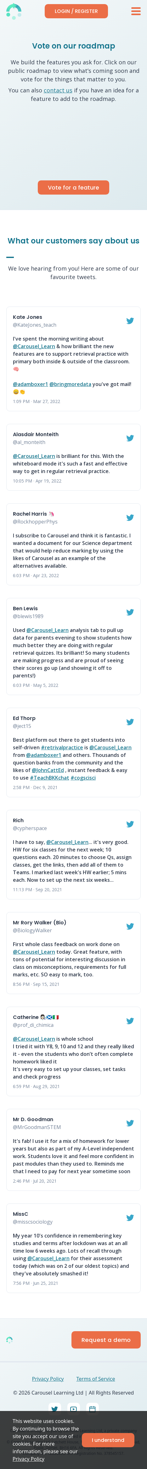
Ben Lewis (25, 608)
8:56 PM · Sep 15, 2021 (36, 984)
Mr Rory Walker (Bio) (39, 922)
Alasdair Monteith (36, 434)
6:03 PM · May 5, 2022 (35, 685)
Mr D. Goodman (33, 1119)
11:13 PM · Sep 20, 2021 (37, 890)
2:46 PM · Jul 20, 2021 (35, 1181)
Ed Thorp (24, 718)
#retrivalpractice (62, 747)
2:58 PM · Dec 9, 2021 (35, 787)
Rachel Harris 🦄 (33, 514)
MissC (20, 1214)
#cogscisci (83, 777)
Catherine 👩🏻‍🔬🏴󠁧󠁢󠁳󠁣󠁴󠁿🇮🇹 (36, 1017)
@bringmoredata (70, 384)
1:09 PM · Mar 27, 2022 (36, 401)
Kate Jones (27, 317)
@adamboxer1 (30, 384)
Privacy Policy (28, 1458)
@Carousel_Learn (34, 346)
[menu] (136, 11)
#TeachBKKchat (49, 777)
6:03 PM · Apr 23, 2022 (36, 575)
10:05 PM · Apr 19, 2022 (37, 481)
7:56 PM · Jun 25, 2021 (35, 1283)
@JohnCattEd (48, 770)
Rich (18, 820)
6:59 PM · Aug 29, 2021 (36, 1086)
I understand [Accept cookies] (108, 1440)
